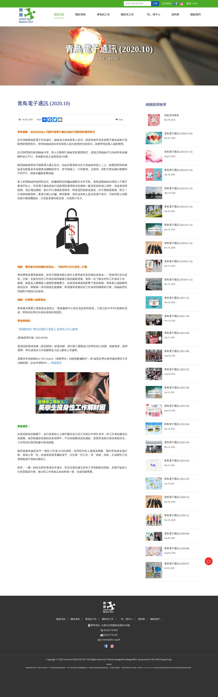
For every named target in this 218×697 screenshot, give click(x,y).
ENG (195, 3)
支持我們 (166, 3)
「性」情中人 (152, 14)
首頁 (102, 58)
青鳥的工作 (103, 14)
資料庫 (175, 14)
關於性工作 (127, 14)
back (119, 120)
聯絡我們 (195, 14)
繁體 (188, 3)
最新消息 (59, 14)
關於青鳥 (80, 14)
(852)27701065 (111, 630)
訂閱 (155, 3)
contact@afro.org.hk (110, 639)
